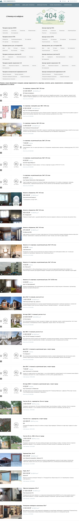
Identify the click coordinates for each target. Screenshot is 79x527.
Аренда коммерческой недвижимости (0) (54, 76)
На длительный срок (46, 33)
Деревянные (16, 51)
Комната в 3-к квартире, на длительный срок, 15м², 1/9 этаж (39, 267)
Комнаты (17, 4)
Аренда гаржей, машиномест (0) (51, 67)
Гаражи (4, 69)
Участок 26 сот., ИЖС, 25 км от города (33, 441)
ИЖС (4, 60)
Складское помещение (26, 81)
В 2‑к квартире (30, 39)
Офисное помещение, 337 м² (31, 493)
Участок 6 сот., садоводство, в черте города (35, 423)
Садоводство (11, 60)
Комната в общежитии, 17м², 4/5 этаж (33, 197)
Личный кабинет (72, 1)
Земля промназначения (23, 60)
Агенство (34, 60)
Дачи (50, 51)
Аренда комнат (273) (48, 37)
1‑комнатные (5, 30)
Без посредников (27, 33)
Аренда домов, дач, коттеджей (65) (52, 48)
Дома (43, 51)
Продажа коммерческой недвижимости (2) (15, 76)
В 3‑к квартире (6, 42)
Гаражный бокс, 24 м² (29, 458)
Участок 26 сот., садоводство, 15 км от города (35, 406)
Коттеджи (57, 51)
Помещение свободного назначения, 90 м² (34, 510)
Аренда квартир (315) (48, 28)
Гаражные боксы (27, 69)
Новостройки (17, 33)
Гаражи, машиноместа (55, 4)
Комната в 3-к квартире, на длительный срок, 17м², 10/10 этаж (40, 284)
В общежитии (5, 39)
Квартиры (9, 4)
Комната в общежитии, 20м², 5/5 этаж (33, 215)
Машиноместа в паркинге (15, 69)
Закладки (63, 1)
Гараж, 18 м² (26, 476)
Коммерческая (68, 4)
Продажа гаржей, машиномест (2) (13, 67)
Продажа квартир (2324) (10, 28)
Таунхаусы (65, 51)
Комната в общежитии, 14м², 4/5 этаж (33, 232)
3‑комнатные (24, 30)
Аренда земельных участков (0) (51, 58)
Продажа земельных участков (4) (12, 58)
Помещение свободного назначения (10, 81)
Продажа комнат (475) (9, 37)
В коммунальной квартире (17, 39)
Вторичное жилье (6, 33)
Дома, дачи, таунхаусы (28, 4)
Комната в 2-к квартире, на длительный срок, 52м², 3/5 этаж (39, 250)
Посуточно (56, 33)
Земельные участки (42, 4)
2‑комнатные (14, 30)
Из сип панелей (26, 51)
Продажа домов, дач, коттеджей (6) (13, 46)
